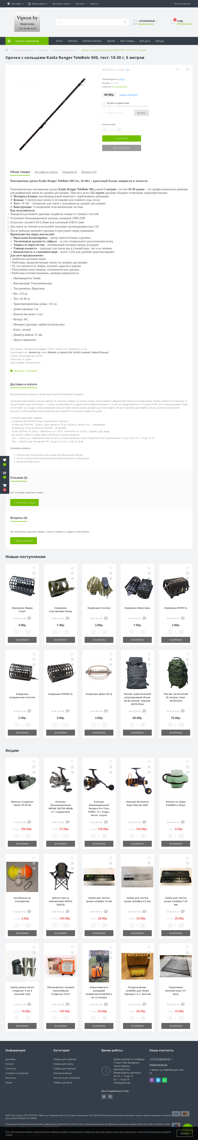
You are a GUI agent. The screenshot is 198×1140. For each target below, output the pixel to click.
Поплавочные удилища (65, 50)
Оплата (9, 1063)
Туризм (111, 40)
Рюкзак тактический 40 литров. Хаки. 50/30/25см (176, 697)
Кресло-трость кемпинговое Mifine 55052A (60, 901)
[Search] (125, 22)
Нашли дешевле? (128, 94)
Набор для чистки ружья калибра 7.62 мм (175, 901)
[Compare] (187, 69)
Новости (94, 3)
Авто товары (127, 40)
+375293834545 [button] (161, 1059)
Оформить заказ (185, 23)
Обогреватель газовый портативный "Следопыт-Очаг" (60, 991)
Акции (8, 1082)
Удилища (43, 50)
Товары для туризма (64, 1068)
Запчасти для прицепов (66, 1077)
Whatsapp (165, 1080)
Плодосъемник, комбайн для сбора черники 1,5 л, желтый (137, 991)
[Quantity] (112, 129)
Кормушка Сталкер (99, 607)
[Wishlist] (177, 69)
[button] (4, 487)
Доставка (10, 1059)
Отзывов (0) (69, 172)
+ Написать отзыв (24, 502)
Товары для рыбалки (23, 50)
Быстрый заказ (121, 147)
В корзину (122, 138)
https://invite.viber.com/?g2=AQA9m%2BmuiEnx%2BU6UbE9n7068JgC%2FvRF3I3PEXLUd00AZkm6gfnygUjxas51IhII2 (110, 1097)
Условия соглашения (16, 1073)
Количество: (109, 124)
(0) (128, 69)
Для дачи (145, 40)
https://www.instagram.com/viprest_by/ (104, 1097)
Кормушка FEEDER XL (60, 693)
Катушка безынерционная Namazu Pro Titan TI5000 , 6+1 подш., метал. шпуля (99, 808)
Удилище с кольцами (25, 370)
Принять (184, 1133)
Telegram (158, 1080)
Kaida (122, 79)
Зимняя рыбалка (92, 40)
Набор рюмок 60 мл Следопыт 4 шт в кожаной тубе (22, 991)
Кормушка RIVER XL (175, 607)
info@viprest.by (158, 1064)
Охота (59, 40)
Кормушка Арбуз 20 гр (99, 693)
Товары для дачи (62, 1082)
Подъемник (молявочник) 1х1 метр (175, 991)
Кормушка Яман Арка (137, 607)
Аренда (159, 40)
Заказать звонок (146, 23)
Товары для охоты (63, 1063)
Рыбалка (73, 40)
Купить (141, 113)
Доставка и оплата (61, 3)
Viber (152, 1080)
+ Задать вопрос (23, 540)
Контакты (80, 3)
